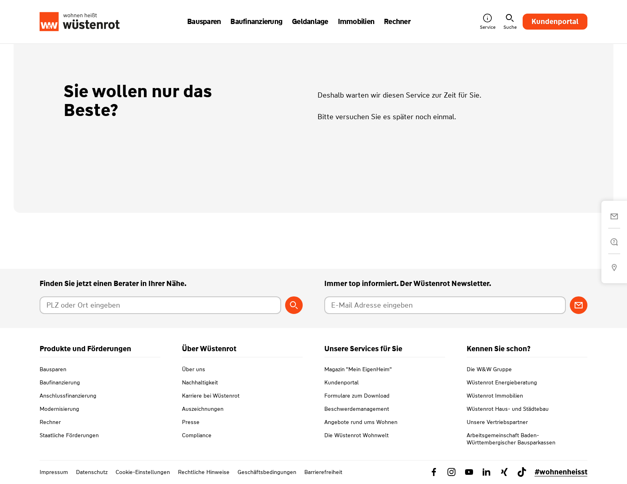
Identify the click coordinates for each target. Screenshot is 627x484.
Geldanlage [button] (310, 21)
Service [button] (487, 21)
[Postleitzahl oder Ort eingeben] (160, 305)
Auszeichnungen (203, 408)
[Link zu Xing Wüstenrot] (504, 472)
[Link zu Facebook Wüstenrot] (434, 472)
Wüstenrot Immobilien (495, 395)
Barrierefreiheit (323, 472)
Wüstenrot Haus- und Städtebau (508, 408)
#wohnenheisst (561, 472)
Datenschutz (92, 472)
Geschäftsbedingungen (267, 472)
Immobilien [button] (356, 21)
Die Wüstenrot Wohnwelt (356, 435)
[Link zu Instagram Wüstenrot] (451, 472)
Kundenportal (555, 21)
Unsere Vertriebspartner (497, 422)
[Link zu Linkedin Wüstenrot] (486, 472)
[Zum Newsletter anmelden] (578, 305)
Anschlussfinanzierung (68, 395)
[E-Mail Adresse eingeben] (444, 305)
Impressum (54, 472)
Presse (191, 422)
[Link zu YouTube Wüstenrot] (469, 472)
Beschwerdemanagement (356, 408)
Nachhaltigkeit (200, 382)
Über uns (193, 369)
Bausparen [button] (204, 21)
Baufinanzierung (60, 382)
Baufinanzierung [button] (256, 21)
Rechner (50, 422)
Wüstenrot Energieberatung (502, 382)
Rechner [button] (397, 21)
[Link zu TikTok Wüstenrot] (522, 472)
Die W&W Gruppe (489, 369)
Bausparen (53, 369)
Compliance (197, 435)
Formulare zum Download (356, 395)
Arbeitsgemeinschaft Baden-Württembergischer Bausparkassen (511, 439)
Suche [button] (510, 21)
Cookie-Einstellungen (143, 472)
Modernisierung (59, 408)
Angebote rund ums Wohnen (360, 422)
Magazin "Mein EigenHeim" (358, 369)
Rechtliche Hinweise (204, 472)
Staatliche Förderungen (69, 435)
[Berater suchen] (294, 305)
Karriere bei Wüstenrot (211, 395)
